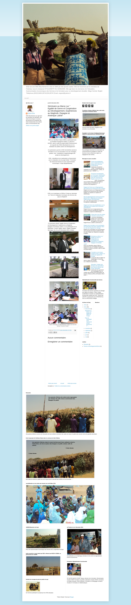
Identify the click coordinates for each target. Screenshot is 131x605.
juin (86, 334)
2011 (85, 307)
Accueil (26, 98)
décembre (88, 308)
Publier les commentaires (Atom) (62, 386)
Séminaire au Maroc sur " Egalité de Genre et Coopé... (88, 313)
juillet (86, 332)
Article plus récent (52, 383)
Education (86, 344)
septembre (88, 330)
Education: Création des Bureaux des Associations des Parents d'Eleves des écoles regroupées (97, 266)
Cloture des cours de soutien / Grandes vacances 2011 (98, 215)
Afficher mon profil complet (32, 125)
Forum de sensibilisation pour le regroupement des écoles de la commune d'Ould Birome (97, 163)
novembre (88, 328)
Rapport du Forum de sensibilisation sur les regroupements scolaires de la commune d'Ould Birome (94, 206)
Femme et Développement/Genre (92, 346)
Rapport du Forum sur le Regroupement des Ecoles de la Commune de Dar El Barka (94, 188)
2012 (85, 305)
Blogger (72, 597)
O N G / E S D (31, 113)
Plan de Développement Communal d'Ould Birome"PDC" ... (88, 321)
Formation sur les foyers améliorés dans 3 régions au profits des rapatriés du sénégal (98, 254)
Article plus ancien (72, 383)
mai (86, 337)
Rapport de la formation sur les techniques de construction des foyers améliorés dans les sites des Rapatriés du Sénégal (94, 227)
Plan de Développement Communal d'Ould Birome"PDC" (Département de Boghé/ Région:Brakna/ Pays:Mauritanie (94, 198)
